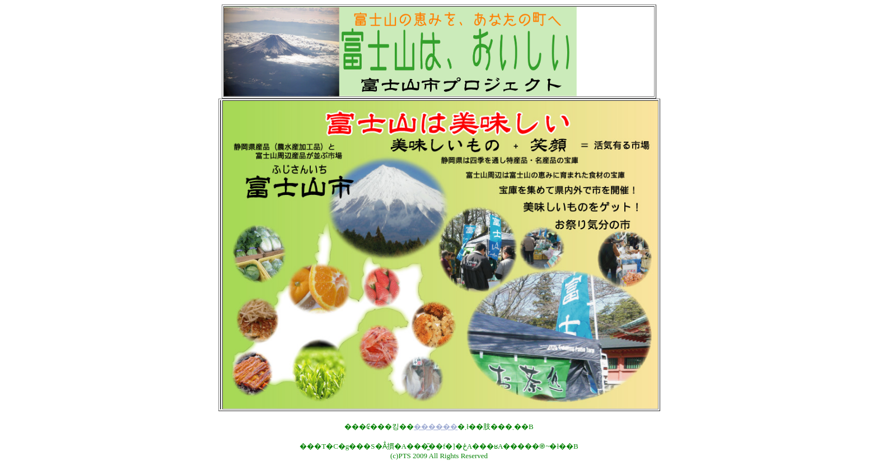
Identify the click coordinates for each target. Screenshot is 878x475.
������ (435, 426)
